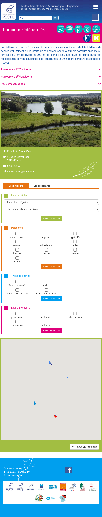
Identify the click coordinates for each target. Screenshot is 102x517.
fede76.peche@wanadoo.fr (21, 171)
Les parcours (16, 186)
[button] (16, 69)
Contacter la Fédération (18, 472)
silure (17, 259)
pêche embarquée (17, 283)
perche (46, 251)
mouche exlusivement (17, 291)
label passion (75, 315)
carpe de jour (17, 235)
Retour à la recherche (84, 446)
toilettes (46, 323)
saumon (17, 243)
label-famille (46, 315)
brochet (17, 251)
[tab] (51, 69)
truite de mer (46, 243)
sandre (75, 251)
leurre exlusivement (46, 291)
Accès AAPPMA (14, 468)
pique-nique (17, 315)
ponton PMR (17, 323)
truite (75, 243)
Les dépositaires (42, 186)
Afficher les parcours (51, 218)
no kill (46, 283)
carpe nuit (46, 235)
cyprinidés (75, 235)
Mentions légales (15, 475)
